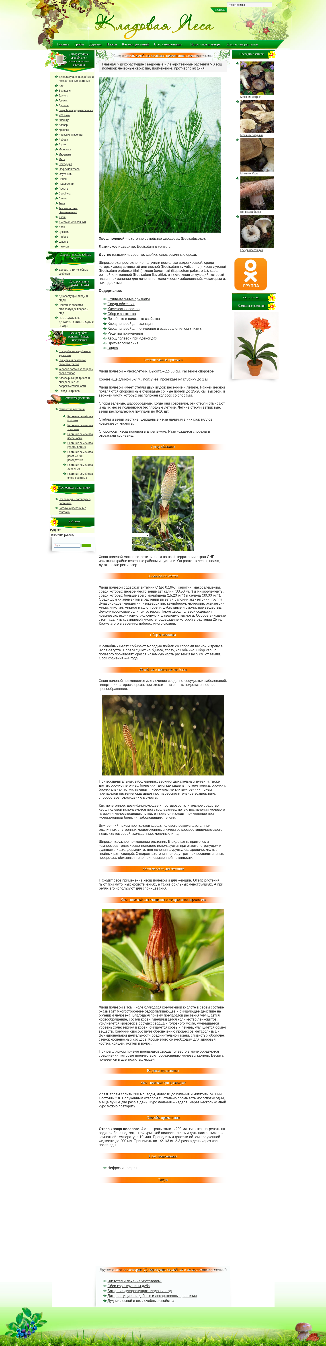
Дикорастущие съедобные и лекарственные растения (164, 64)
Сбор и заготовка (122, 314)
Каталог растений (135, 44)
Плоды (112, 44)
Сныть (63, 198)
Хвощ (62, 217)
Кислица (64, 120)
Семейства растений (72, 409)
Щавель (64, 241)
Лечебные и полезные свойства (134, 319)
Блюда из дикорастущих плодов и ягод (140, 1291)
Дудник (63, 100)
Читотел (64, 246)
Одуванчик (65, 174)
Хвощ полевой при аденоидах (132, 338)
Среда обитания (121, 304)
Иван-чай (64, 115)
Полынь (64, 188)
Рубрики (55, 530)
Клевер (63, 125)
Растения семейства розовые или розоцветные (80, 456)
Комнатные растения (242, 44)
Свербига (65, 193)
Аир (61, 85)
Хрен (62, 227)
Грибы (79, 44)
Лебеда (63, 139)
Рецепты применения (125, 333)
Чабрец (63, 236)
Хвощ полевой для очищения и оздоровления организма (154, 328)
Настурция (65, 164)
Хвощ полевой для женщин (130, 323)
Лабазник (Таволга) (71, 134)
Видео (113, 348)
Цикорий (64, 231)
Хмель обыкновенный (72, 222)
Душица (64, 105)
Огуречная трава (69, 169)
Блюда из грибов (69, 391)
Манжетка (65, 149)
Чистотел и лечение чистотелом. (135, 1281)
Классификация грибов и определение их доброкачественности (74, 382)
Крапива (64, 129)
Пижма (63, 178)
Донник (63, 95)
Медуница (65, 154)
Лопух (62, 144)
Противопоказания (168, 44)
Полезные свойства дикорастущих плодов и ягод (73, 309)
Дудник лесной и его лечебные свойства (141, 1301)
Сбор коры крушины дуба (129, 1286)
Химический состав (124, 309)
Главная (63, 44)
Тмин (62, 203)
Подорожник (66, 183)
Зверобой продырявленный (76, 110)
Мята (62, 159)
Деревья (95, 44)
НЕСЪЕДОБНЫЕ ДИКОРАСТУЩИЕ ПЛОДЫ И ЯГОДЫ (76, 321)
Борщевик (65, 90)
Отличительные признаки (129, 299)
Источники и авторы (205, 44)
